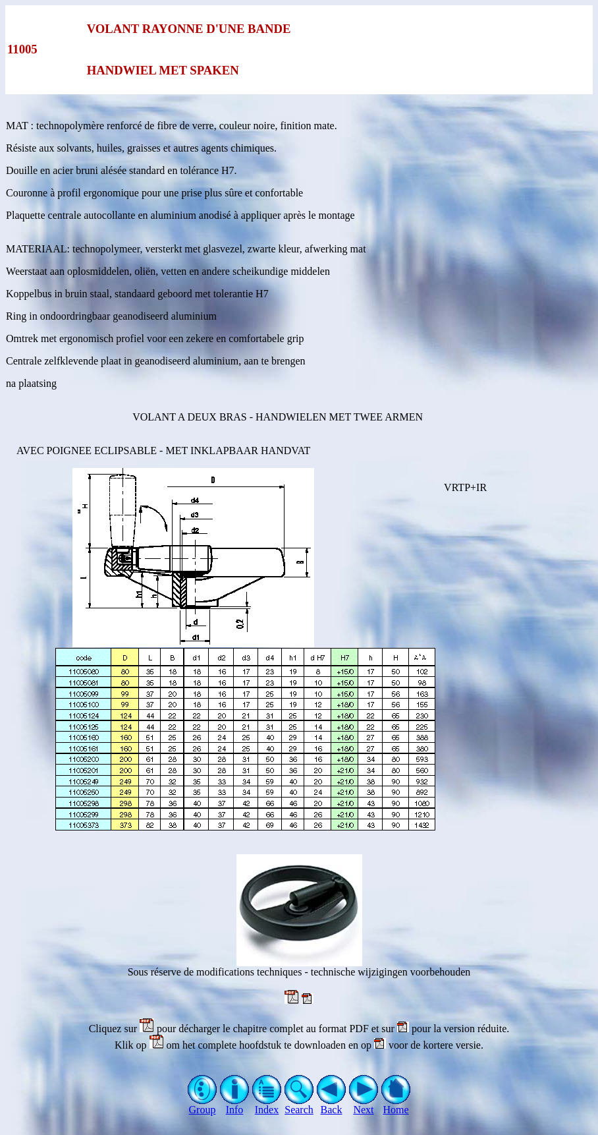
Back (331, 1105)
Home (396, 1105)
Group (202, 1105)
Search (299, 1105)
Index (267, 1105)
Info (235, 1105)
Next (364, 1105)
